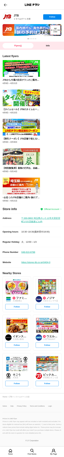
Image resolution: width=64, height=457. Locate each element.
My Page (53, 454)
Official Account (51, 209)
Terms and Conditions (37, 406)
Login (50, 406)
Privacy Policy (21, 406)
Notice (5, 406)
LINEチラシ (32, 4)
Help (12, 406)
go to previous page (5, 5)
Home (10, 454)
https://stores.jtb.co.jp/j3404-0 (35, 262)
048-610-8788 (28, 252)
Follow (52, 18)
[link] (7, 17)
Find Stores (32, 454)
